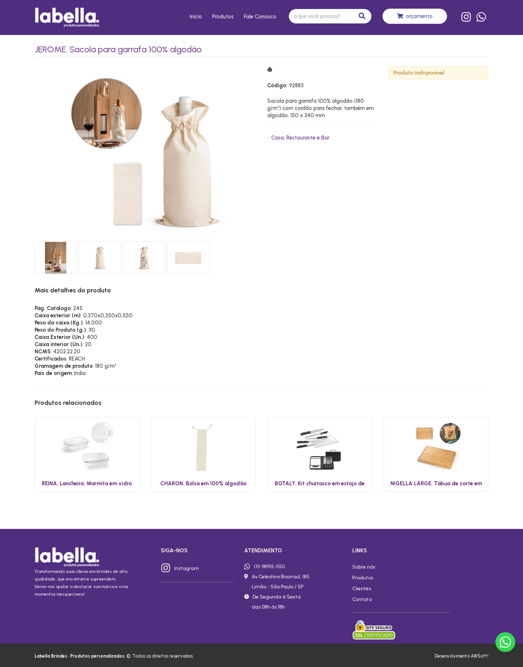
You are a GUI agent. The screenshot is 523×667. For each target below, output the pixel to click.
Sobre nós (363, 567)
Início (196, 16)
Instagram (186, 568)
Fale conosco (260, 16)
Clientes (361, 588)
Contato (362, 599)
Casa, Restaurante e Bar (300, 137)
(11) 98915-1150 (269, 566)
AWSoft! (479, 656)
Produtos (223, 16)
